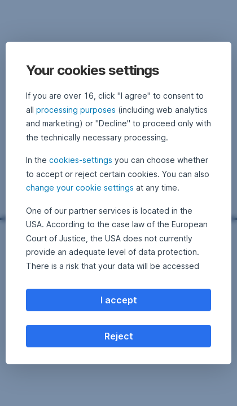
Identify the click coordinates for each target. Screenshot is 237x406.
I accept (118, 300)
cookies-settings (80, 160)
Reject (118, 336)
